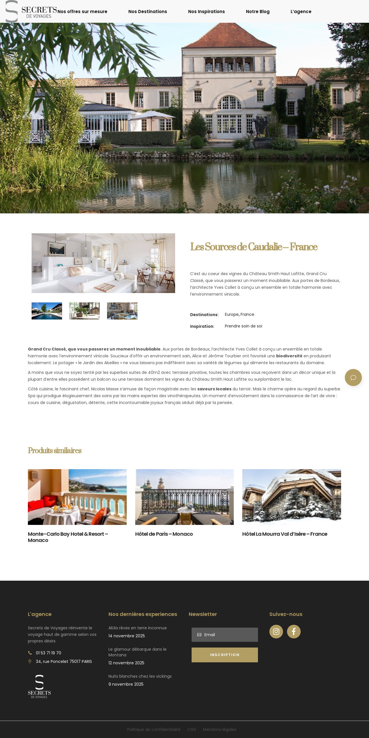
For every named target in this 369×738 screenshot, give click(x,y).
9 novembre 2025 (126, 684)
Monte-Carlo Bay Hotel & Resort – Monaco (68, 537)
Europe (232, 314)
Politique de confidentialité (154, 729)
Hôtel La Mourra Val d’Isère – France (284, 533)
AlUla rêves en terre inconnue (137, 628)
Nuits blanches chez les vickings (140, 676)
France (247, 314)
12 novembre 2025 (126, 663)
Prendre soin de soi (243, 326)
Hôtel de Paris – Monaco (164, 533)
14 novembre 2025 (126, 636)
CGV (191, 729)
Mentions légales (219, 729)
